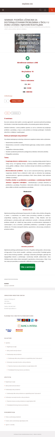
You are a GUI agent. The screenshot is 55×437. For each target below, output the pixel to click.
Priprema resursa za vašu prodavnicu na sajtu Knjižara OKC (22, 366)
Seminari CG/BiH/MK (14, 27)
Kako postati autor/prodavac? (14, 350)
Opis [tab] (7, 113)
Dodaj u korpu (17, 101)
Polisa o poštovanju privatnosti (13, 417)
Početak (6, 27)
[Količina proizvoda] (6, 101)
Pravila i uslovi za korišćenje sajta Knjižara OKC (17, 421)
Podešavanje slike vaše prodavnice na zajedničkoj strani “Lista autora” (25, 358)
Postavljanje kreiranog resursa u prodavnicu (19, 370)
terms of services (37, 434)
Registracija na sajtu (11, 346)
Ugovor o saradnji (10, 424)
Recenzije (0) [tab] (16, 113)
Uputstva (8, 343)
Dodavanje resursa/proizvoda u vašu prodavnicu (19, 362)
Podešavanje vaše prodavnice (14, 354)
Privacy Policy (29, 434)
